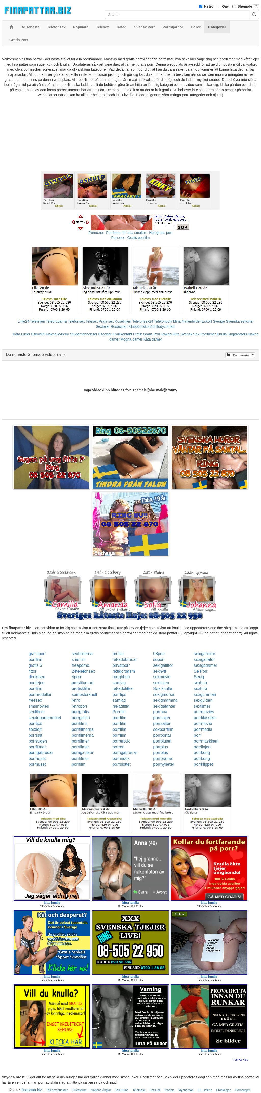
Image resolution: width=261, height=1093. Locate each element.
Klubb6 (134, 326)
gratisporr (37, 653)
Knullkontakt (122, 334)
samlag (119, 683)
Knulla (222, 334)
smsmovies (39, 706)
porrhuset (37, 758)
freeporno (80, 665)
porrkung (202, 752)
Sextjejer (103, 326)
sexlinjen (161, 683)
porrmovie (203, 723)
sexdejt (35, 729)
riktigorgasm (124, 671)
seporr (159, 659)
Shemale (245, 6)
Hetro (209, 6)
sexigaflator (204, 659)
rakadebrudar (125, 659)
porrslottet (122, 764)
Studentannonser (83, 334)
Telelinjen (37, 321)
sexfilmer (202, 706)
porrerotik (121, 741)
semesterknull (84, 694)
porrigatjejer (82, 752)
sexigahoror (204, 653)
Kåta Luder (21, 334)
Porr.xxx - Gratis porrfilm (130, 238)
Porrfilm (120, 712)
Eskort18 (148, 326)
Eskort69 (38, 334)
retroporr (79, 706)
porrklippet (203, 764)
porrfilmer (80, 741)
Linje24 (23, 321)
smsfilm (79, 659)
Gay (225, 6)
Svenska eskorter (240, 321)
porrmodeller (40, 694)
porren (118, 747)
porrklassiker (205, 717)
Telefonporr (163, 321)
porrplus (160, 747)
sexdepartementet (45, 717)
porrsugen (38, 741)
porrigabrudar (41, 752)
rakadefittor (123, 688)
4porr (76, 677)
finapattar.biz (31, 1090)
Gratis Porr (151, 334)
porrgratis (80, 712)
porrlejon (36, 683)
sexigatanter (164, 706)
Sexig (199, 677)
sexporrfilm (163, 729)
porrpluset (162, 741)
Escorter (104, 334)
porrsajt (35, 735)
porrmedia (203, 729)
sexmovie (162, 677)
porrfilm (35, 659)
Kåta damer (152, 339)
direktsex (37, 677)
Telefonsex (76, 321)
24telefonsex (83, 671)
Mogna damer (131, 339)
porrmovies (204, 712)
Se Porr (200, 671)
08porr (159, 653)
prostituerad (83, 683)
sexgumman (205, 694)
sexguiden (203, 700)
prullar (118, 653)
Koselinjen (123, 321)
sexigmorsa (163, 694)
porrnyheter (163, 764)
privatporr (121, 665)
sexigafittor (163, 665)
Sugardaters (237, 334)
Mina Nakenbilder (187, 321)
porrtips (119, 694)
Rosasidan (119, 326)
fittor (32, 671)
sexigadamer (205, 665)
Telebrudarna (56, 321)
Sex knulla (162, 688)
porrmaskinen (206, 741)
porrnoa (160, 712)
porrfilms (79, 723)
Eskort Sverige (213, 321)
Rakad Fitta (170, 334)
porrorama (162, 758)
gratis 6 (35, 665)
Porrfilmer (208, 334)
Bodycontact (165, 326)
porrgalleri (81, 717)
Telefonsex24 (142, 321)
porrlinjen (202, 747)
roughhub (121, 677)
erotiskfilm (81, 688)
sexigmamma (165, 700)
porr (197, 735)
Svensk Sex (189, 334)
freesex (35, 700)
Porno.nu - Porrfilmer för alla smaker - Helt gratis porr (130, 233)
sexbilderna (82, 653)
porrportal (162, 735)
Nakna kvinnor (57, 334)
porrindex (121, 758)
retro (76, 700)
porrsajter (162, 717)
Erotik (137, 334)
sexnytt (159, 671)
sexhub (200, 683)
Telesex (92, 321)
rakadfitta (121, 706)
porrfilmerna (83, 729)
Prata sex (106, 321)
